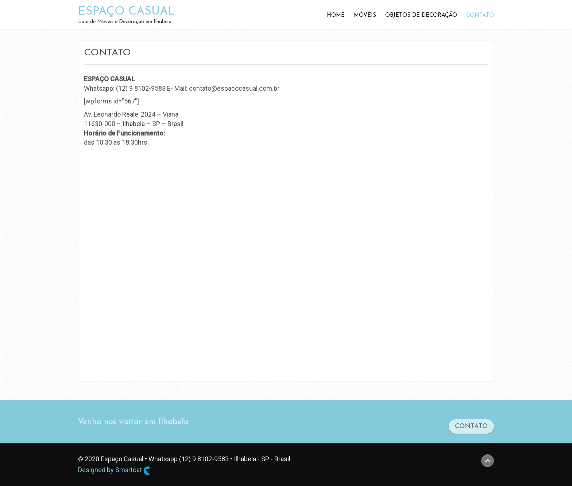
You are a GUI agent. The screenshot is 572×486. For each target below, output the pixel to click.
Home (336, 15)
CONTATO (471, 428)
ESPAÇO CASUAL (126, 11)
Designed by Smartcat (114, 470)
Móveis (365, 15)
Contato (480, 15)
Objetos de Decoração (421, 15)
